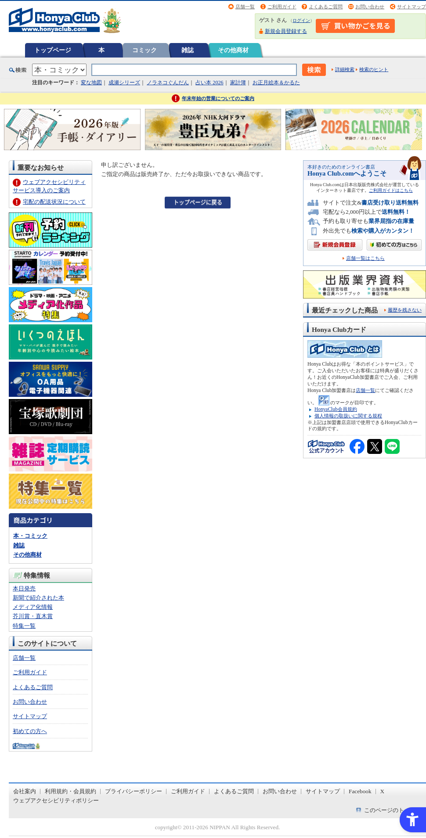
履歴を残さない (405, 310)
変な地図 (91, 82)
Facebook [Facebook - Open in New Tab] (360, 791)
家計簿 (238, 82)
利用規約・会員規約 (70, 791)
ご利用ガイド (281, 6)
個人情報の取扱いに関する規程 (348, 415)
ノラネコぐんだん (168, 82)
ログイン (301, 20)
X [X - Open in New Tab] (382, 791)
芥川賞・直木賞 (33, 616)
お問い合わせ (369, 6)
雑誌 (187, 50)
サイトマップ (411, 6)
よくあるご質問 (326, 6)
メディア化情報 (33, 607)
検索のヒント (373, 69)
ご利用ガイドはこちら (391, 190)
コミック (144, 50)
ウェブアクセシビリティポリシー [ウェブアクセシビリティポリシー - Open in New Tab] (56, 800)
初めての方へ (30, 731)
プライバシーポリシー (133, 791)
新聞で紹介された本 (38, 597)
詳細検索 (344, 69)
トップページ (52, 50)
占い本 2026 (209, 82)
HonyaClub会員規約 (335, 409)
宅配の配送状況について (54, 201)
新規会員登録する (286, 31)
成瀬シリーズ (124, 82)
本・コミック (30, 535)
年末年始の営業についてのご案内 (218, 98)
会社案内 (24, 791)
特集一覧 (24, 625)
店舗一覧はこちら (365, 258)
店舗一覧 (245, 6)
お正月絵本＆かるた (276, 82)
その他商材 (233, 50)
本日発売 (24, 588)
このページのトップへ (392, 810)
